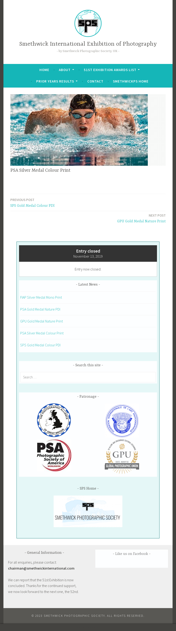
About (65, 70)
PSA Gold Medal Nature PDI (40, 309)
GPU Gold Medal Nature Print (141, 218)
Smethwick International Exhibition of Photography (88, 44)
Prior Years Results (55, 81)
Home (44, 70)
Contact (95, 81)
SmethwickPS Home (130, 81)
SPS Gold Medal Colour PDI (32, 202)
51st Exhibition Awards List (110, 70)
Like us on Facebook (131, 554)
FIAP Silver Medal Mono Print (41, 297)
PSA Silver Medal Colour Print (41, 333)
